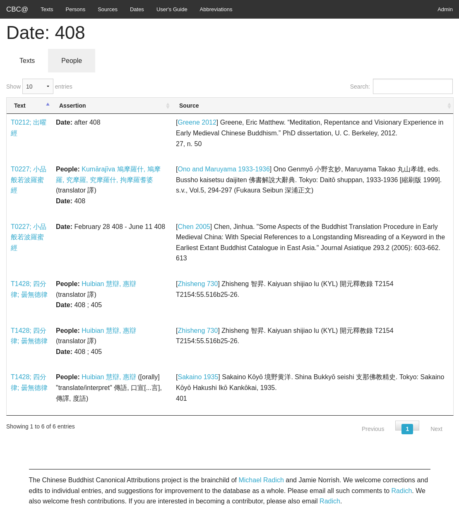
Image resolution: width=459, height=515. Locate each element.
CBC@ (17, 9)
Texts (47, 9)
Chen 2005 (194, 226)
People (71, 60)
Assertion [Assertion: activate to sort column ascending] (72, 105)
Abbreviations (216, 9)
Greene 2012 (197, 122)
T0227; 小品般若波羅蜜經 (28, 180)
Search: (401, 86)
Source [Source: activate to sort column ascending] (189, 105)
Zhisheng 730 (198, 283)
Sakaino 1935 (198, 376)
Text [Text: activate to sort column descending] (20, 105)
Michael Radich (261, 480)
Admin (445, 9)
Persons (76, 9)
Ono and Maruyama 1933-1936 (223, 169)
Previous (373, 429)
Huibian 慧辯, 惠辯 (109, 283)
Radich (402, 490)
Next (436, 429)
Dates (137, 9)
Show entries (39, 86)
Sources (108, 9)
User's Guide (171, 9)
